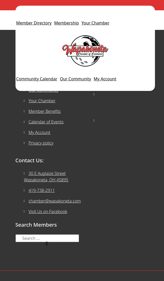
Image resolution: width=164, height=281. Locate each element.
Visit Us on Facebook (48, 211)
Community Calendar (36, 79)
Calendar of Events (46, 122)
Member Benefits (45, 111)
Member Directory (34, 23)
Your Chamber (96, 23)
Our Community (75, 79)
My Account (105, 79)
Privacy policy (41, 143)
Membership (66, 23)
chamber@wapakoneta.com (55, 201)
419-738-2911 (42, 190)
